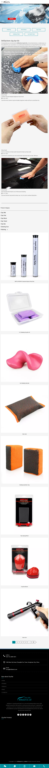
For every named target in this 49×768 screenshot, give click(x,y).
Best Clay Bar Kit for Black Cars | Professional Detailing (13, 191)
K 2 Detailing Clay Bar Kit (24, 332)
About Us (4, 686)
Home (3, 680)
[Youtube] (26, 715)
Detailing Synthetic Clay (24, 484)
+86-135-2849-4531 (11, 656)
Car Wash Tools (31, 34)
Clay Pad (3, 215)
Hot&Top (9, 29)
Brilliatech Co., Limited (22, 761)
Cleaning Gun (5, 226)
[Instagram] (28, 715)
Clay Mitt (3, 212)
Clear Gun (24, 637)
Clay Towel (4, 221)
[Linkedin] (21, 715)
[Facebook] (18, 715)
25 (33, 642)
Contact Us (4, 692)
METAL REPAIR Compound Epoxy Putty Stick (24, 281)
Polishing (3, 229)
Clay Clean (38, 29)
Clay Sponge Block (24, 535)
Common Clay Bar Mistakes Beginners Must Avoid (12, 96)
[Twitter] (23, 715)
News (3, 689)
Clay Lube (24, 434)
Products (4, 683)
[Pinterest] (30, 715)
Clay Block (4, 218)
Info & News (24, 29)
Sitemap (38, 761)
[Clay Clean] (4, 94)
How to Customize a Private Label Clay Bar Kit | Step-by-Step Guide (16, 151)
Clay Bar (3, 224)
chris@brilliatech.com (11, 669)
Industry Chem (16, 34)
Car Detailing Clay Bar (24, 383)
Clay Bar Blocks (24, 586)
